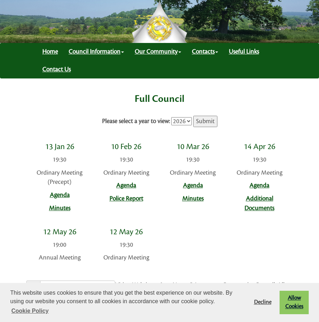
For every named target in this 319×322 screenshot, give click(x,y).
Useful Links (244, 51)
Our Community (158, 51)
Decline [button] (262, 302)
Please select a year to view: (136, 121)
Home (50, 51)
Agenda (60, 195)
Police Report (126, 198)
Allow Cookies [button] (294, 302)
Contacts (205, 51)
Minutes (59, 208)
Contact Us (56, 69)
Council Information (96, 51)
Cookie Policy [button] (30, 311)
